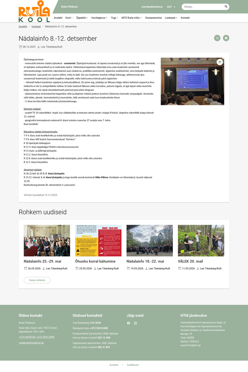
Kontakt (185, 17)
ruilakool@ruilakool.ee (31, 342)
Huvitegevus (99, 17)
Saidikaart (133, 364)
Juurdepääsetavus (152, 6)
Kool (69, 17)
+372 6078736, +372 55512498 (36, 337)
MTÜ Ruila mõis (132, 17)
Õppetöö (82, 17)
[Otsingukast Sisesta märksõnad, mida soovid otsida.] (205, 7)
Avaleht (58, 17)
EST (171, 7)
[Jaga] (217, 38)
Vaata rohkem (37, 280)
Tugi (114, 17)
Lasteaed (171, 17)
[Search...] (226, 7)
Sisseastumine (153, 17)
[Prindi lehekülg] (226, 38)
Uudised (36, 26)
